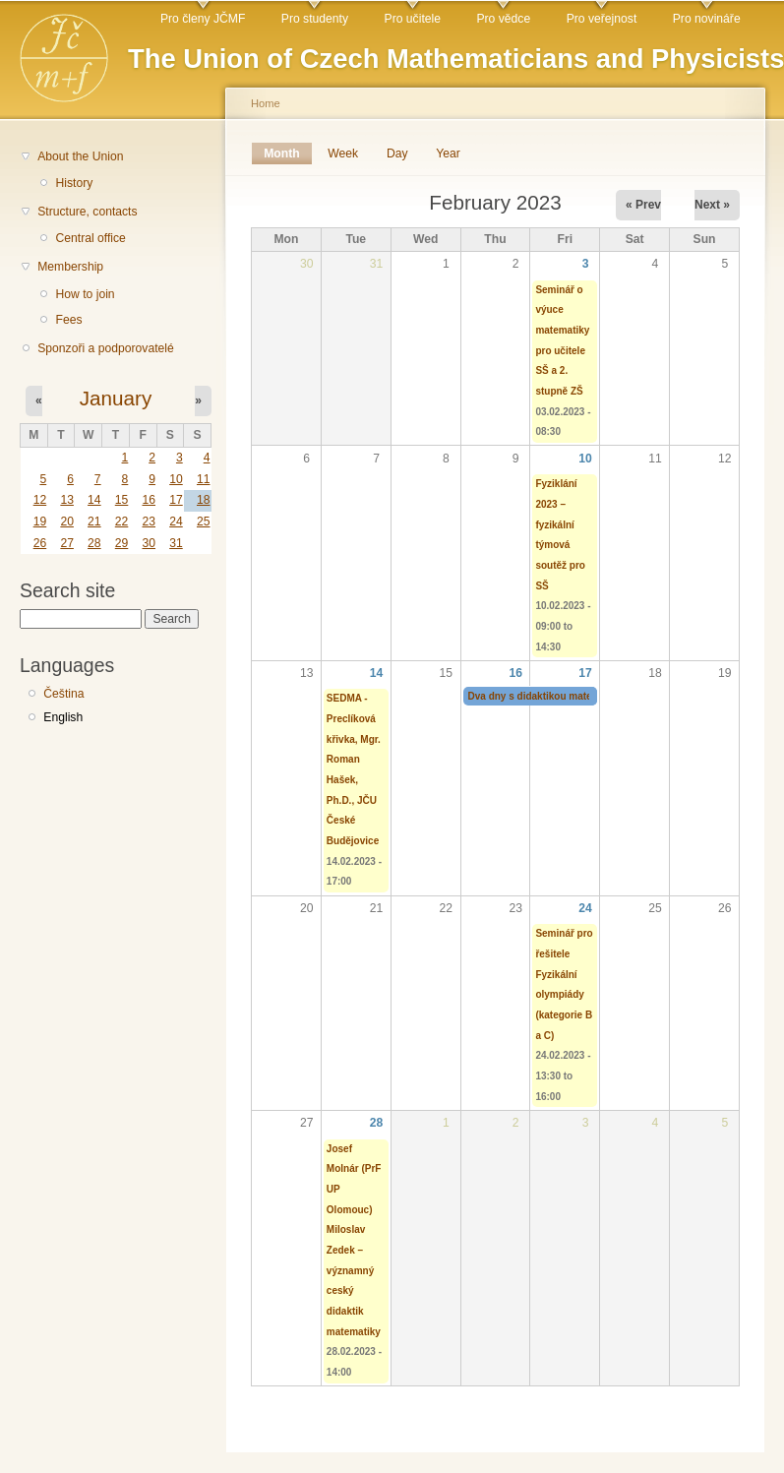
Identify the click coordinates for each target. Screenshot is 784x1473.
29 (122, 543)
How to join (84, 294)
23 (148, 521)
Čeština (63, 694)
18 (204, 500)
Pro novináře (707, 19)
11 (204, 479)
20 (67, 521)
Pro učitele (413, 19)
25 (204, 521)
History (73, 183)
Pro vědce (503, 19)
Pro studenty (314, 19)
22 (122, 521)
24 (176, 521)
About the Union (80, 156)
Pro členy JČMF (202, 19)
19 (40, 521)
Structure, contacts (87, 211)
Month (288, 153)
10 (176, 479)
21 (94, 521)
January (116, 398)
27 (67, 543)
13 (67, 500)
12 (40, 500)
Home (265, 103)
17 (176, 500)
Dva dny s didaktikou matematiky (546, 696)
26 (40, 543)
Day (397, 153)
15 (122, 500)
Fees (68, 320)
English (63, 717)
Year (448, 153)
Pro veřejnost (602, 19)
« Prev (643, 205)
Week (343, 153)
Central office (90, 238)
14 (94, 500)
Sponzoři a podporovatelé (105, 348)
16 (148, 500)
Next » (712, 205)
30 (148, 543)
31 (176, 543)
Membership (70, 267)
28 (94, 543)
